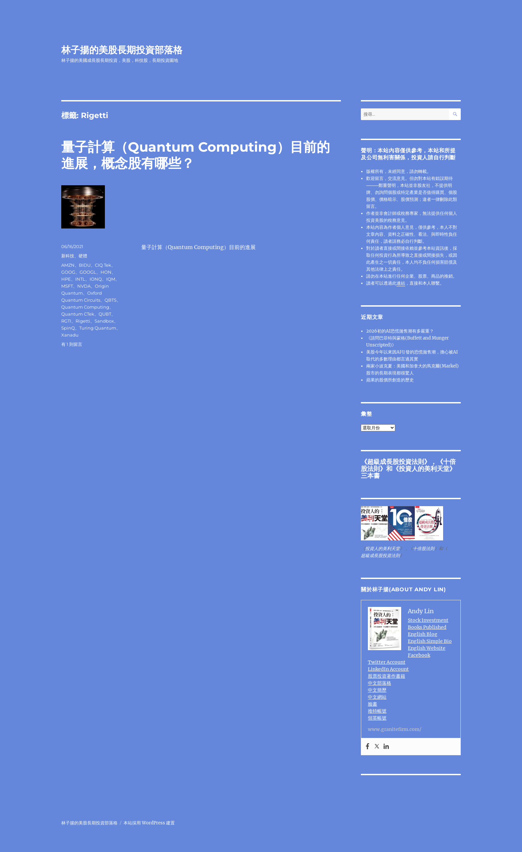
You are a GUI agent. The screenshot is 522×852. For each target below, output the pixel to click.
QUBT (105, 314)
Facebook (419, 655)
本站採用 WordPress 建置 (149, 823)
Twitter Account (386, 662)
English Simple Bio (430, 641)
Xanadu (70, 335)
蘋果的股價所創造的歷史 (390, 380)
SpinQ (68, 328)
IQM (110, 279)
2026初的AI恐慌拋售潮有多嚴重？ (400, 331)
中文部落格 (379, 683)
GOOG (68, 272)
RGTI (66, 321)
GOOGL (88, 272)
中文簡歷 (377, 690)
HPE (66, 279)
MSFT (67, 286)
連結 (400, 283)
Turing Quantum (97, 328)
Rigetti (83, 321)
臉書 (372, 704)
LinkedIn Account (388, 669)
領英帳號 (377, 718)
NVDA (84, 286)
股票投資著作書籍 (386, 676)
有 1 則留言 (71, 344)
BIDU (85, 265)
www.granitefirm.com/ (394, 729)
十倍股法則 (423, 548)
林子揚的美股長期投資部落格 (121, 50)
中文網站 (377, 697)
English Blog (422, 634)
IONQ (96, 279)
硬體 (83, 255)
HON (106, 272)
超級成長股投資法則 (395, 462)
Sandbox (104, 321)
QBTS (111, 300)
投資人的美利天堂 (424, 469)
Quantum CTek (77, 314)
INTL (80, 279)
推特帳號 (377, 711)
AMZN (68, 265)
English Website (426, 648)
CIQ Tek (103, 265)
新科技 (67, 255)
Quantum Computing (85, 307)
